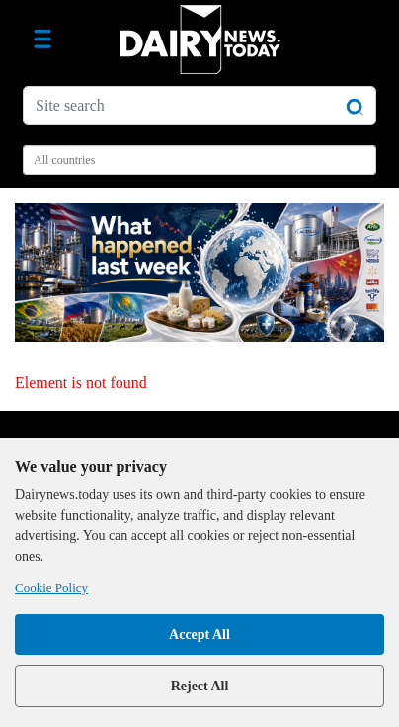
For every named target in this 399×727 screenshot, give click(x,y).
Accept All (199, 634)
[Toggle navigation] (42, 39)
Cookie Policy (51, 587)
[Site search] (199, 105)
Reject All (200, 686)
